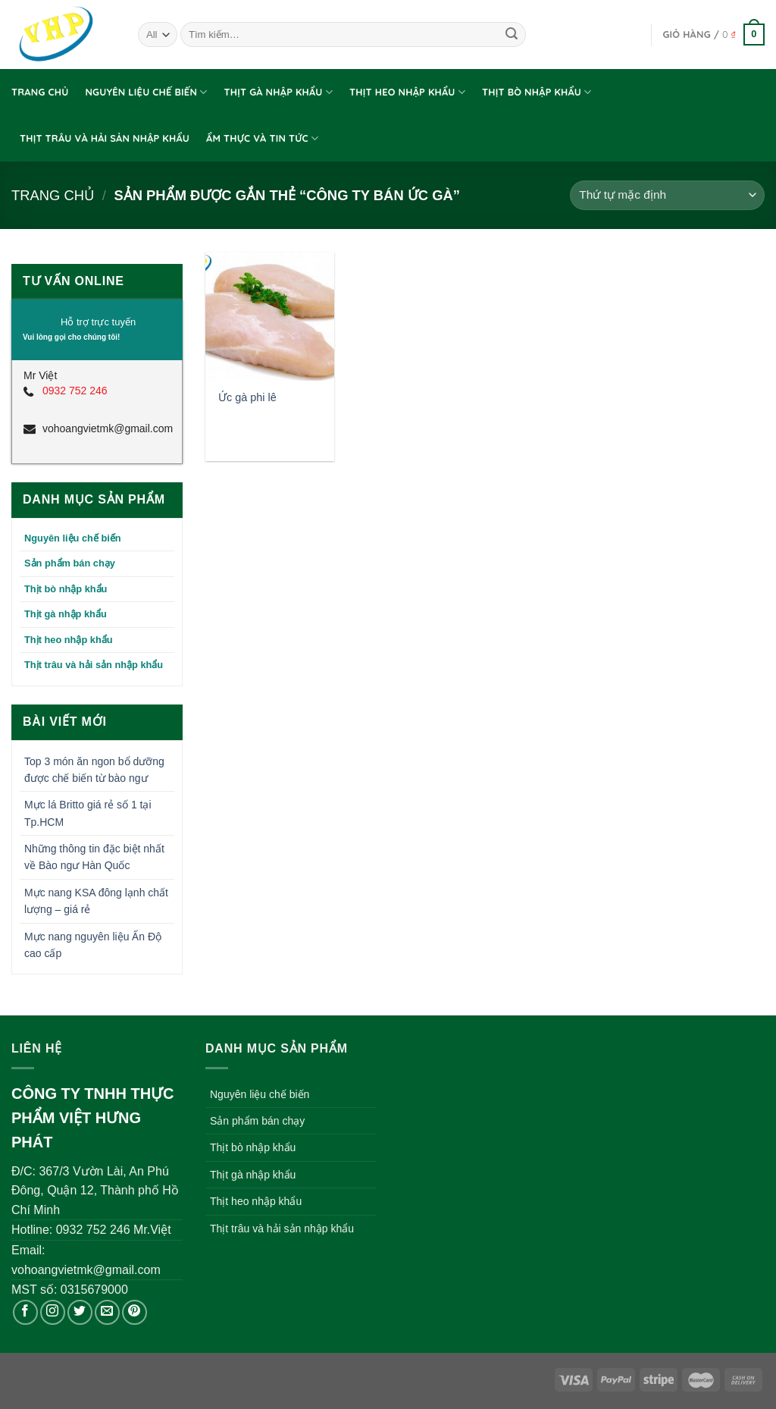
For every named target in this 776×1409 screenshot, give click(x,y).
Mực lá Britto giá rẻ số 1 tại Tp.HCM (88, 813)
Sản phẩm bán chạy (69, 563)
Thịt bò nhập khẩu (537, 92)
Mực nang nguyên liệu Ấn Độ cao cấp (92, 944)
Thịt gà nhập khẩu (278, 92)
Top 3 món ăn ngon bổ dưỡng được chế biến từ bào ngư (94, 769)
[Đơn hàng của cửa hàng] (667, 195)
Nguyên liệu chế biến (146, 92)
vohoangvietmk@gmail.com (106, 428)
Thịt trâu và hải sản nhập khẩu (104, 138)
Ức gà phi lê (247, 397)
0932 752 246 (75, 390)
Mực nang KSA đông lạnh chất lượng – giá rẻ (96, 901)
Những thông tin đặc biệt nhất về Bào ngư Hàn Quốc (94, 857)
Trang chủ (39, 92)
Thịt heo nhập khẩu (407, 92)
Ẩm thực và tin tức (262, 138)
